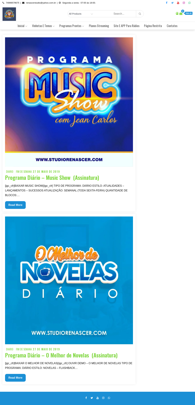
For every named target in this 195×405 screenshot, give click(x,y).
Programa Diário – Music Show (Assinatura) (52, 177)
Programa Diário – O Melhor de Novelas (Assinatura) (61, 355)
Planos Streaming (99, 26)
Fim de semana (24, 172)
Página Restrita (153, 26)
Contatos (172, 26)
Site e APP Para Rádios (126, 26)
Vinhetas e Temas (43, 26)
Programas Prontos (71, 26)
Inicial (22, 26)
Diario (9, 172)
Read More (16, 206)
